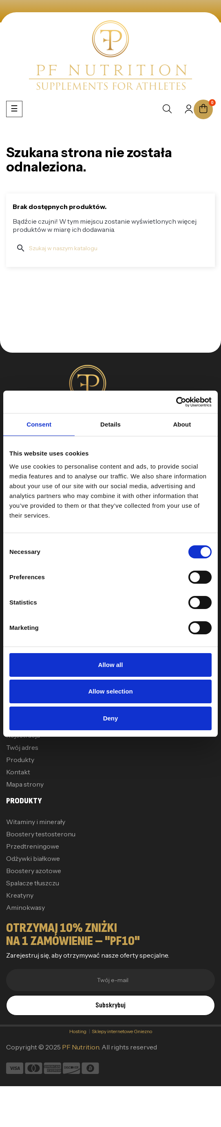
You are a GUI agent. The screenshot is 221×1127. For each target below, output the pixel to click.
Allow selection (110, 691)
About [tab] (182, 424)
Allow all (110, 664)
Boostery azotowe (33, 871)
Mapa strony (25, 784)
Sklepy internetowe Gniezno (122, 1031)
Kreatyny (19, 895)
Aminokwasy (25, 907)
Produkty (20, 760)
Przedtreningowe (32, 846)
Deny (110, 718)
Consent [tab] (39, 424)
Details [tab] (110, 424)
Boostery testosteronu (40, 834)
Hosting (79, 1031)
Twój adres (22, 747)
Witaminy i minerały (35, 822)
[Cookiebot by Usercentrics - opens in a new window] (176, 402)
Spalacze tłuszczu (32, 883)
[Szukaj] (110, 248)
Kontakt (18, 772)
